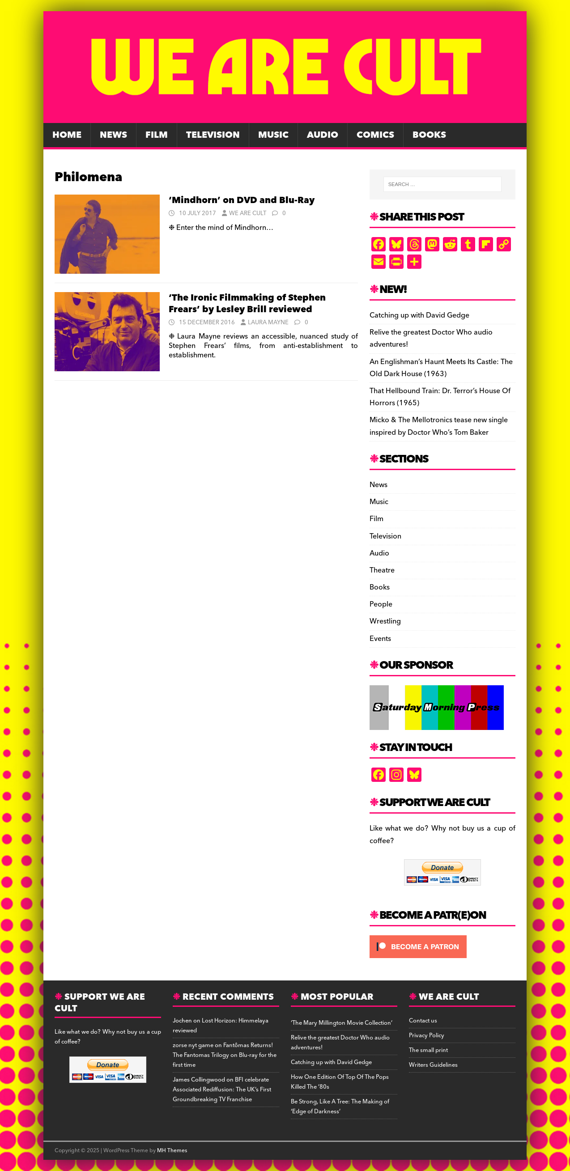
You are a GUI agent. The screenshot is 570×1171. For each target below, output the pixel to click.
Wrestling (385, 621)
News (113, 135)
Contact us (423, 1021)
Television (213, 135)
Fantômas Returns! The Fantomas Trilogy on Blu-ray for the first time (224, 1055)
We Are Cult (247, 213)
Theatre (382, 570)
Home (66, 135)
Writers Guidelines (433, 1065)
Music (273, 135)
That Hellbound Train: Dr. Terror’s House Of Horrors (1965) (440, 397)
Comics (375, 135)
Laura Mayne (268, 322)
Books (429, 135)
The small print (428, 1050)
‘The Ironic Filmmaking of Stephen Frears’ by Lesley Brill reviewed (247, 303)
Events (380, 638)
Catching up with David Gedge (419, 315)
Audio (322, 135)
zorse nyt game (193, 1045)
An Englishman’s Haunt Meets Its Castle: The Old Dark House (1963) (441, 368)
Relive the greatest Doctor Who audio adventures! (431, 338)
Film (156, 135)
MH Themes (172, 1150)
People (381, 604)
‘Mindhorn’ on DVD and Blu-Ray (242, 200)
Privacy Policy (426, 1035)
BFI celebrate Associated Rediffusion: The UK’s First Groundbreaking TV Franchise (222, 1089)
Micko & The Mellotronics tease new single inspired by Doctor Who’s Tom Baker (439, 426)
